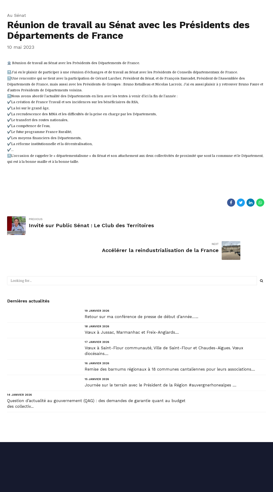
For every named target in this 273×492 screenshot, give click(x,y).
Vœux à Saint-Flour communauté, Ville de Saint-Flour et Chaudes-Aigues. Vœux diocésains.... (164, 326)
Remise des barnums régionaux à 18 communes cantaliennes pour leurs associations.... (170, 344)
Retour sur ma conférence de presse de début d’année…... (141, 291)
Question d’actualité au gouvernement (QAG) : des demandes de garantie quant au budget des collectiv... (96, 378)
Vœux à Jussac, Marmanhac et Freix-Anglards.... (132, 307)
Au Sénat (16, 15)
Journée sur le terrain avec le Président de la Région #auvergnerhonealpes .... (160, 360)
